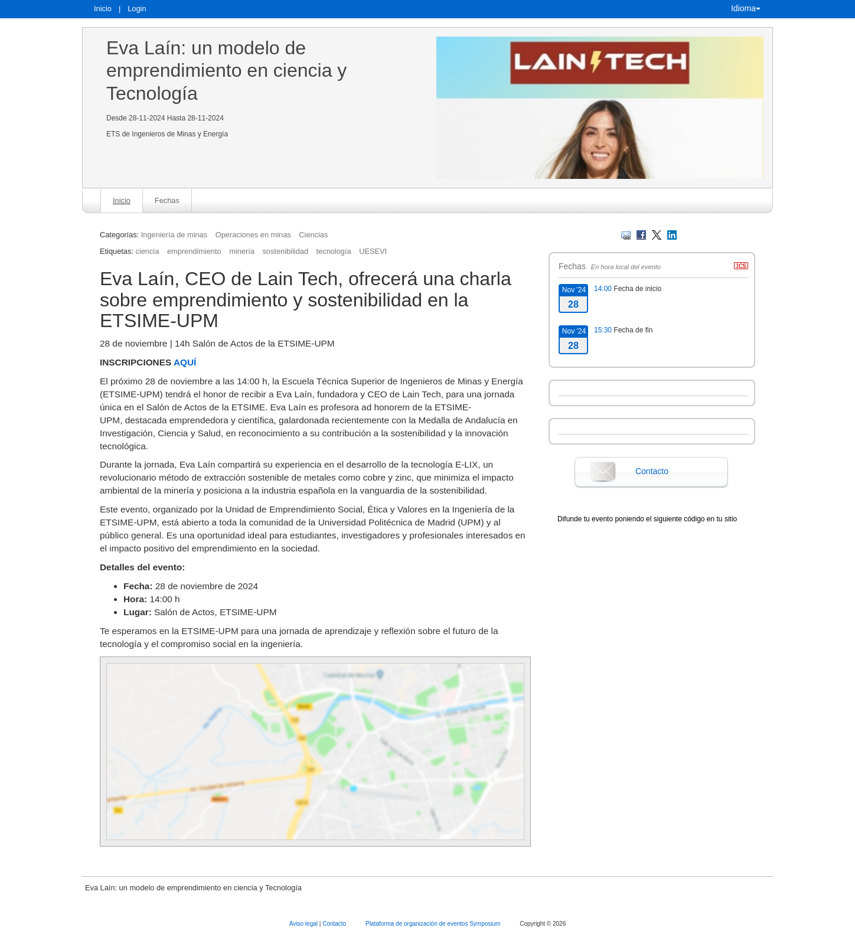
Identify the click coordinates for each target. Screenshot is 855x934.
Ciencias (313, 234)
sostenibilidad (285, 251)
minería (241, 251)
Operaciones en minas (253, 234)
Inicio (103, 8)
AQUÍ (185, 362)
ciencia (147, 251)
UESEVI (373, 251)
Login (137, 8)
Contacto (651, 471)
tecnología (333, 251)
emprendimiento (194, 251)
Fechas (167, 200)
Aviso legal (304, 923)
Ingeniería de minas (174, 234)
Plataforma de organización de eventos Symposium (434, 923)
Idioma (746, 8)
